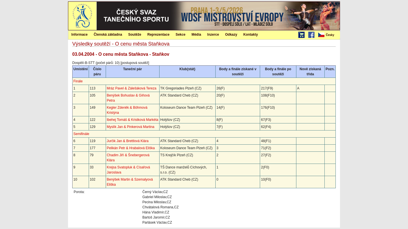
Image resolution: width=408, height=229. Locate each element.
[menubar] (328, 35)
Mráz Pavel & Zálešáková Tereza (131, 88)
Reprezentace (158, 35)
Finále (78, 81)
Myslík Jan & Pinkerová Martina (130, 127)
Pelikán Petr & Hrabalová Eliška (131, 148)
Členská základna (108, 35)
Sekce (181, 35)
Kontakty (250, 35)
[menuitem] (328, 35)
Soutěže (134, 35)
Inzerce (213, 35)
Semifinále (81, 134)
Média (196, 35)
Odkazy (231, 35)
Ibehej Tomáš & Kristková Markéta (132, 120)
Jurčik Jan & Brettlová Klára (127, 141)
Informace (79, 35)
